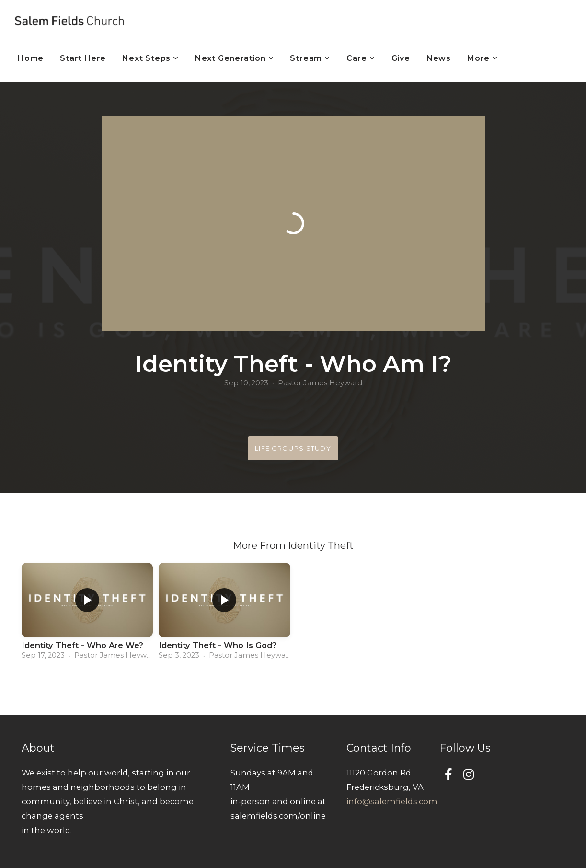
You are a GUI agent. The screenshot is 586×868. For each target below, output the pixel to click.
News (438, 58)
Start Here (83, 58)
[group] (87, 614)
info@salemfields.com (391, 801)
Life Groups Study (293, 448)
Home (31, 58)
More (482, 58)
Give (400, 58)
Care (360, 58)
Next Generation (234, 58)
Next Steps (150, 58)
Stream (310, 58)
